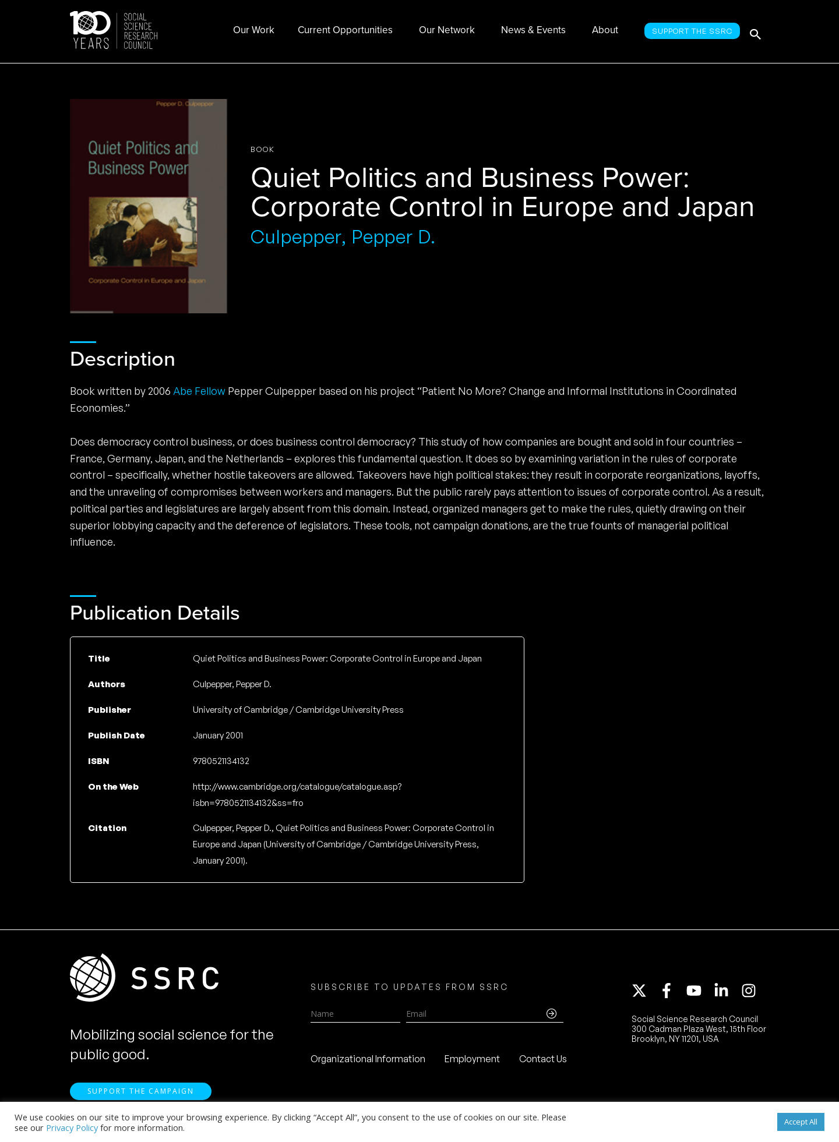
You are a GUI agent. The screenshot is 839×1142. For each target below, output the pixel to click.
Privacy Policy (72, 1127)
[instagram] (751, 992)
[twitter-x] (644, 992)
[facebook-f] (672, 992)
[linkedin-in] (726, 992)
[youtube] (699, 992)
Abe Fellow (199, 390)
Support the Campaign (140, 1096)
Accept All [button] (800, 1121)
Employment (472, 1061)
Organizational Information (368, 1061)
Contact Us (543, 1061)
